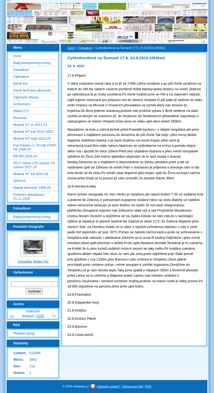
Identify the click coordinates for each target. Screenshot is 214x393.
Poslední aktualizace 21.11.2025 (28, 196)
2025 (40, 316)
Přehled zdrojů (24, 333)
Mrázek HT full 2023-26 (30, 174)
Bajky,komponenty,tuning (31, 63)
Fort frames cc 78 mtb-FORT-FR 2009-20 (35, 147)
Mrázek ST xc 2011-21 (30, 125)
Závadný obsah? (108, 386)
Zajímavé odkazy (26, 97)
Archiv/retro (21, 104)
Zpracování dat (132, 386)
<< (12, 316)
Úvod (71, 47)
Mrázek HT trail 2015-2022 (33, 132)
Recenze (20, 118)
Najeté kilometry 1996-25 (32, 188)
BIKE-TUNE (107, 18)
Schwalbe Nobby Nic (33, 261)
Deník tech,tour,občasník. (32, 90)
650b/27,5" (21, 111)
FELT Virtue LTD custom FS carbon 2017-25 (34, 165)
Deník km (20, 83)
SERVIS (19, 181)
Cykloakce (85, 47)
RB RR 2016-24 (25, 156)
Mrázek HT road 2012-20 (32, 138)
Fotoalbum (21, 70)
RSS (148, 386)
